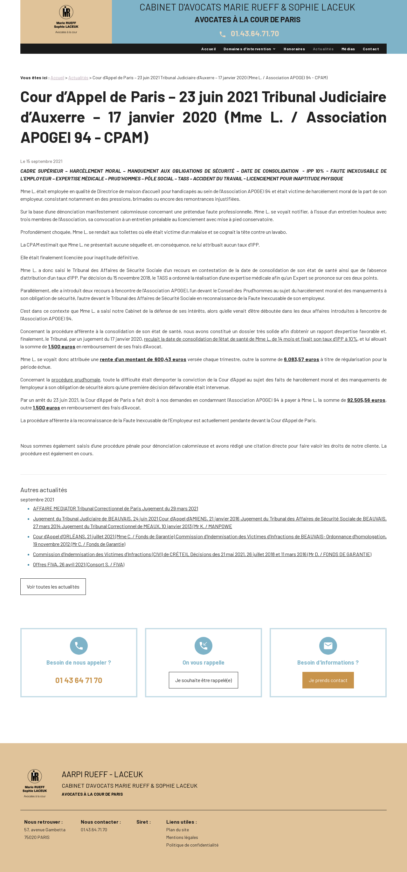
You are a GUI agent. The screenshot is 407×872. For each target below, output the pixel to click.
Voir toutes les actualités (53, 586)
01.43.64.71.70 (247, 33)
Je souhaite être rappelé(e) (203, 680)
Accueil (208, 48)
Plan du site (177, 829)
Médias (348, 48)
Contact (371, 48)
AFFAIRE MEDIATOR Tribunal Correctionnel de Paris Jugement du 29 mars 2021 (115, 508)
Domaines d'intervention (247, 48)
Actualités (323, 48)
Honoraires (294, 48)
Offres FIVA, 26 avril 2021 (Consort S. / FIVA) (78, 564)
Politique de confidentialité (192, 845)
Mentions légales (182, 837)
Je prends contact (328, 680)
